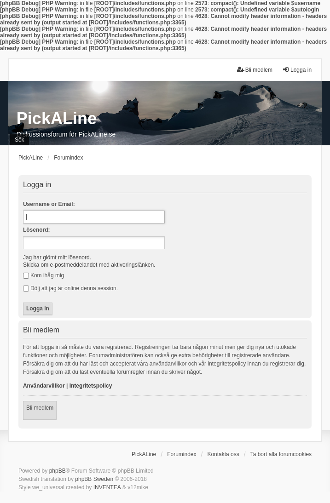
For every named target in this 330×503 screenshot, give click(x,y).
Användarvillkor (44, 386)
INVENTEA (107, 487)
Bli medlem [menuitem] (254, 69)
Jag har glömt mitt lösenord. (57, 257)
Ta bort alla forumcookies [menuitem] (281, 454)
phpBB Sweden (94, 479)
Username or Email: (49, 204)
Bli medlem (39, 408)
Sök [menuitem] (19, 140)
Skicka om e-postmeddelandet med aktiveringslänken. (89, 265)
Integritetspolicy (90, 386)
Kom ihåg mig (43, 275)
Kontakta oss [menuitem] (223, 454)
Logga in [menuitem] (297, 69)
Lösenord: (36, 230)
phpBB (57, 471)
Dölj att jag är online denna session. (70, 288)
